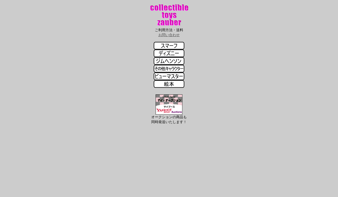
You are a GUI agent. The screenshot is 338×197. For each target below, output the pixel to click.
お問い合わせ (169, 35)
